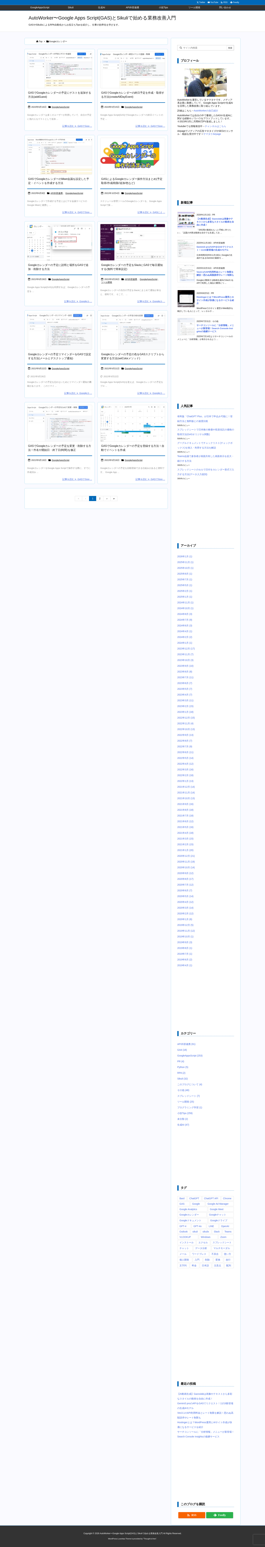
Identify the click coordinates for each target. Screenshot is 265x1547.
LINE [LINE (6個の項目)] (211, 1226)
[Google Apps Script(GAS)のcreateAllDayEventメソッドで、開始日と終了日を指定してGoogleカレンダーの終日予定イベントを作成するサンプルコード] (132, 70)
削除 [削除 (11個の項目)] (207, 1259)
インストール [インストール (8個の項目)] (186, 1242)
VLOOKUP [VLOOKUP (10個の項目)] (185, 1237)
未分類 (182, 1119)
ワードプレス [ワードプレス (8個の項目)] (199, 1254)
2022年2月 (185, 775)
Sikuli (182, 1078)
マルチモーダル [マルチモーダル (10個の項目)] (221, 1248)
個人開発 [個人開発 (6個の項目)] (184, 1259)
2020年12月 (186, 856)
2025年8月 (184, 573)
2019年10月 (185, 936)
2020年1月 (184, 919)
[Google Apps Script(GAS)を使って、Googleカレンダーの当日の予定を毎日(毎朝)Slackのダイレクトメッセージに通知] (132, 242)
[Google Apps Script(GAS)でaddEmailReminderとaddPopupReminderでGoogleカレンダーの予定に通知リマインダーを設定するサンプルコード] (59, 331)
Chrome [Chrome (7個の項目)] (227, 1198)
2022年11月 (185, 723)
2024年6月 (184, 625)
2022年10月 (186, 729)
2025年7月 (184, 579)
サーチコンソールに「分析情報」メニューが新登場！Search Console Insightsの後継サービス (215, 328)
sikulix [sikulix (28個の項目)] (206, 1231)
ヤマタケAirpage (212, 134)
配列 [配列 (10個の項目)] (228, 1265)
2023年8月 (184, 671)
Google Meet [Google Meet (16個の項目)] (216, 1209)
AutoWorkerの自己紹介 (206, 110)
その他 (183, 1090)
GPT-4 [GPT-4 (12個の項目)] (182, 1226)
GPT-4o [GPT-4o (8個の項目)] (198, 1226)
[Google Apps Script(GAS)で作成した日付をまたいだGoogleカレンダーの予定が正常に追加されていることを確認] (132, 423)
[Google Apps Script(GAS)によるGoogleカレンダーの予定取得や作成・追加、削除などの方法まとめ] (132, 156)
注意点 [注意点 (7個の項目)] (217, 1265)
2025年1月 (184, 596)
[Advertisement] (205, 168)
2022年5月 (185, 758)
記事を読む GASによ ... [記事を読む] (151, 212)
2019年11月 (186, 930)
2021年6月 (185, 821)
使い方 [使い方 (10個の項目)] (227, 1254)
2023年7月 (185, 677)
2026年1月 (184, 556)
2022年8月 (184, 740)
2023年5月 (184, 689)
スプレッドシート (188, 1096)
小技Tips (185, 1113)
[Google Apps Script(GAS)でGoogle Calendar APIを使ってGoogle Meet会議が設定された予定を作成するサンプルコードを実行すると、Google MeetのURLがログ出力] (59, 156)
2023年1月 (185, 712)
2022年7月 (184, 746)
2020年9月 (185, 873)
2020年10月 (186, 867)
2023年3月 (185, 700)
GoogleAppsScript (60, 107)
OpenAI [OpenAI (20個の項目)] (225, 1226)
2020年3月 (185, 907)
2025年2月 (184, 591)
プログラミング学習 (189, 1107)
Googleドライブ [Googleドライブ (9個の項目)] (218, 1220)
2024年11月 (185, 602)
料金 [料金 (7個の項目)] (194, 1265)
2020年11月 (186, 861)
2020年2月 (185, 913)
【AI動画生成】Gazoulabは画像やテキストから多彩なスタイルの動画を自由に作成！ (215, 221)
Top (40, 41)
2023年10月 (185, 660)
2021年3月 (185, 838)
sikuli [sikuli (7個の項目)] (195, 1231)
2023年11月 (185, 654)
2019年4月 (184, 965)
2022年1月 (185, 781)
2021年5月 (185, 827)
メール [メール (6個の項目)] (183, 1254)
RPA (181, 1073)
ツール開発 (106, 282)
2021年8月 (185, 809)
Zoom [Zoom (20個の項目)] (223, 1237)
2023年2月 (185, 706)
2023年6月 (184, 683)
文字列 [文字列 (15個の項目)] (183, 1265)
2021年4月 (185, 833)
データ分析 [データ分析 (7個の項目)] (201, 1248)
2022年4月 (185, 763)
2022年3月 (185, 769)
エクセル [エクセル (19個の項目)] (203, 1242)
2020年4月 (185, 902)
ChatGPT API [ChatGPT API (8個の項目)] (211, 1198)
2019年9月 (184, 942)
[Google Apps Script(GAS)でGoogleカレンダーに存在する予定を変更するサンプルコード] (59, 423)
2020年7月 (185, 884)
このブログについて (189, 1084)
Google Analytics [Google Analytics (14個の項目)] (188, 1209)
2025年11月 (185, 562)
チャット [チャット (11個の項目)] (184, 1248)
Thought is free (150, 1539)
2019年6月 (184, 959)
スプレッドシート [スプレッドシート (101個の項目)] (222, 1242)
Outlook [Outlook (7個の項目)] (183, 1231)
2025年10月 (185, 568)
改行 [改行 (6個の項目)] (228, 1259)
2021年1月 (185, 850)
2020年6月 (184, 890)
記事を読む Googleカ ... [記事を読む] (78, 301)
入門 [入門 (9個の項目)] (197, 1259)
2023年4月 (184, 694)
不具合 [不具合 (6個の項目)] (215, 1254)
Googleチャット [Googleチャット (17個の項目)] (217, 1214)
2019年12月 (185, 925)
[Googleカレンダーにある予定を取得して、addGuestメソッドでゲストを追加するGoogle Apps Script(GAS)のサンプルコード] (59, 70)
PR (180, 1061)
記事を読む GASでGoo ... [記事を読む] (77, 126)
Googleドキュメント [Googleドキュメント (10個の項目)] (190, 1220)
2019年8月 (184, 948)
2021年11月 (186, 792)
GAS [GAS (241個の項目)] (182, 1203)
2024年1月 (184, 642)
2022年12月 (186, 717)
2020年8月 (185, 879)
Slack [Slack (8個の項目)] (217, 1231)
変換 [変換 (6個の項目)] (217, 1259)
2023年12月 (186, 648)
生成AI (183, 1124)
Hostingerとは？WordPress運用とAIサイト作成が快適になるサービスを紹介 (215, 300)
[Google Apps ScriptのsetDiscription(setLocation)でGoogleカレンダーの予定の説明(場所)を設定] (59, 242)
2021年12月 (186, 786)
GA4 (182, 1049)
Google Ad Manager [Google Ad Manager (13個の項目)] (218, 1203)
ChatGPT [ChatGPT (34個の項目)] (194, 1198)
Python (182, 1067)
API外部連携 (56, 193)
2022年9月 (185, 735)
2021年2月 (185, 844)
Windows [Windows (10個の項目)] (205, 1237)
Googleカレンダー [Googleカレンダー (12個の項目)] (189, 1214)
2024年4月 (184, 631)
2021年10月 (186, 798)
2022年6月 (185, 752)
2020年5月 (185, 896)
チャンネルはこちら (215, 126)
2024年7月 (184, 619)
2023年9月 (185, 666)
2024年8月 (184, 614)
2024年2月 (184, 637)
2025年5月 (184, 585)
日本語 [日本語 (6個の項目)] (205, 1265)
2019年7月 (184, 953)
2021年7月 (185, 815)
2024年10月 (185, 608)
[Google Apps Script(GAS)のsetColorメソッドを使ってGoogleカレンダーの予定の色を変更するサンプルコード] (132, 331)
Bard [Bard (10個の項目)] (182, 1198)
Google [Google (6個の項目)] (196, 1203)
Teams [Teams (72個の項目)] (227, 1231)
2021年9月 (185, 804)
